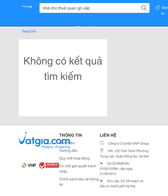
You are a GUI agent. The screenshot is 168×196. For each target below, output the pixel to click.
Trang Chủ (29, 31)
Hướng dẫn (68, 150)
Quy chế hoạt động (74, 158)
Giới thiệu (67, 142)
